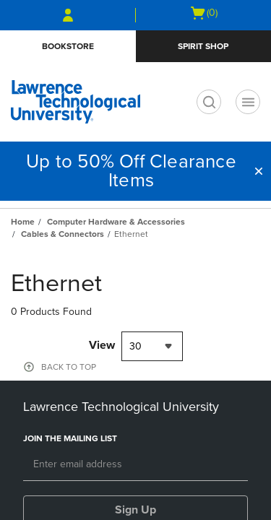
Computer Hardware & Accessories (116, 222)
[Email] (135, 465)
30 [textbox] (135, 346)
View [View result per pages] (102, 345)
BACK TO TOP (68, 367)
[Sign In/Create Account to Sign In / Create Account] (68, 15)
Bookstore (68, 46)
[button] (258, 171)
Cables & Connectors (62, 234)
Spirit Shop (203, 46)
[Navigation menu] (248, 102)
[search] (209, 102)
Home (23, 222)
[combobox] (152, 346)
